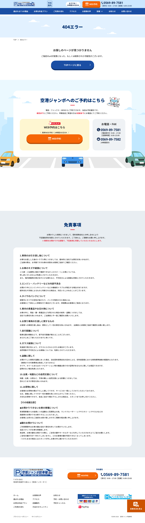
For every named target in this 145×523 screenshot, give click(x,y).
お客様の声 (86, 13)
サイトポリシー (37, 517)
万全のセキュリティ (40, 507)
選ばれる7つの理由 (20, 13)
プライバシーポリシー (20, 517)
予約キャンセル (59, 503)
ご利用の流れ (58, 13)
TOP (15, 40)
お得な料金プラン (41, 13)
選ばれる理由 (18, 499)
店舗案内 (36, 503)
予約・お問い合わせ (61, 499)
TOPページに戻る (72, 65)
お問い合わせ (126, 13)
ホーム (16, 495)
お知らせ (112, 13)
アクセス (73, 13)
